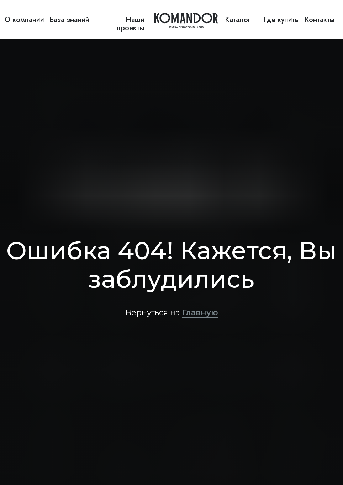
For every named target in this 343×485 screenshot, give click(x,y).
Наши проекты (130, 24)
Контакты (320, 20)
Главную (200, 312)
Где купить (281, 20)
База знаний (69, 20)
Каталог (237, 20)
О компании (24, 20)
